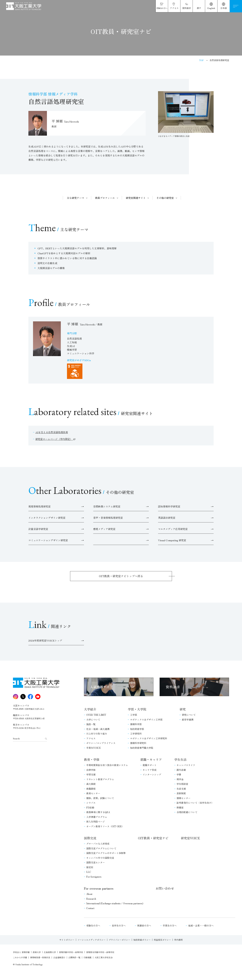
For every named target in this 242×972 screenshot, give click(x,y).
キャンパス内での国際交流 (100, 857)
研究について (189, 714)
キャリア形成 (149, 769)
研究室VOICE (190, 838)
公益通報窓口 (59, 957)
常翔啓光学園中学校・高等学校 (100, 952)
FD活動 (90, 807)
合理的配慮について (187, 812)
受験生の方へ (93, 925)
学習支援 (91, 774)
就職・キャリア (151, 759)
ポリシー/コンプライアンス (100, 743)
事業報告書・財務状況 (40, 957)
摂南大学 (37, 952)
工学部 (133, 714)
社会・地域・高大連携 (97, 729)
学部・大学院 (137, 709)
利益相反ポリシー (162, 939)
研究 (182, 709)
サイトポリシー (66, 939)
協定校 (89, 867)
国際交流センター (95, 862)
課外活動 (181, 769)
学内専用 (178, 939)
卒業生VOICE (93, 747)
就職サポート (149, 765)
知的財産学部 (137, 729)
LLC (88, 871)
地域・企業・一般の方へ (201, 925)
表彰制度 (181, 793)
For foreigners (93, 876)
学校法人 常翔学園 (21, 952)
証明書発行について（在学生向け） (195, 802)
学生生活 (180, 759)
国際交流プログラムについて (101, 848)
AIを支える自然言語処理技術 (51, 432)
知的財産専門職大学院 (141, 747)
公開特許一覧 (74, 957)
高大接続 (91, 783)
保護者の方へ (144, 925)
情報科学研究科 (138, 743)
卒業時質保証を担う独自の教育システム (107, 765)
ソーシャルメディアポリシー (91, 939)
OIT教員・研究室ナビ (153, 838)
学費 (179, 774)
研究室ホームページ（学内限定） (54, 439)
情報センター (183, 798)
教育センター (93, 793)
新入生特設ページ (95, 821)
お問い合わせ (165, 888)
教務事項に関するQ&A (98, 812)
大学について (93, 719)
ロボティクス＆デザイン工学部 (146, 719)
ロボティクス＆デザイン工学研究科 (148, 738)
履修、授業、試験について (100, 798)
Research (91, 898)
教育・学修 (91, 759)
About (89, 893)
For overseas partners (98, 888)
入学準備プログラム (96, 816)
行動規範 (87, 957)
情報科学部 (136, 724)
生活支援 (181, 788)
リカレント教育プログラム (100, 779)
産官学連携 (187, 719)
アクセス (91, 738)
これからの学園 (20, 957)
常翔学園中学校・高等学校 (71, 952)
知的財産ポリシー (142, 939)
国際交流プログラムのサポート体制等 (106, 853)
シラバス (91, 802)
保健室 (180, 807)
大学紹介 (90, 709)
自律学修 (91, 769)
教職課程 (91, 788)
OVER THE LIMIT (96, 714)
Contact (90, 908)
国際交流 (90, 838)
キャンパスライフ (186, 765)
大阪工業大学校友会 (104, 957)
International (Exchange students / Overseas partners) (114, 903)
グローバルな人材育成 (97, 843)
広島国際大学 (50, 952)
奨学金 (180, 779)
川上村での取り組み (96, 733)
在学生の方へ (119, 925)
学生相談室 (182, 783)
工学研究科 (136, 733)
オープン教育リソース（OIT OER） (105, 826)
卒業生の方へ (170, 925)
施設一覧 (91, 724)
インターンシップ (152, 774)
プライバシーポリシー (119, 939)
